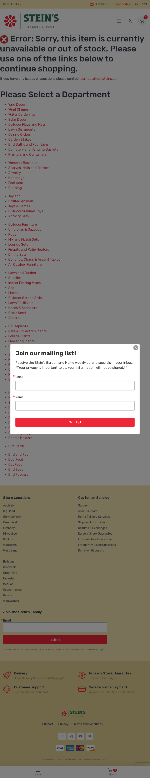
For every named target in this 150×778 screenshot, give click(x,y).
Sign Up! (75, 422)
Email (19, 376)
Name (19, 397)
